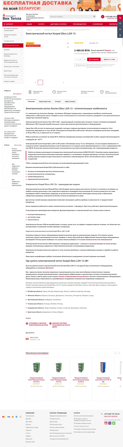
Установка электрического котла (85, 429)
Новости (29, 430)
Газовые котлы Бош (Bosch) (59, 439)
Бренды (28, 419)
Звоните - (108, 50)
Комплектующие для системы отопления (11, 76)
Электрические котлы (11, 45)
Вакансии (29, 439)
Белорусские (54, 430)
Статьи (28, 433)
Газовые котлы (9, 41)
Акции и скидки (9, 81)
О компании (98, 24)
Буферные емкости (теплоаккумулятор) (11, 61)
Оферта (28, 436)
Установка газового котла (82, 423)
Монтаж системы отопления (83, 416)
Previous (35, 82)
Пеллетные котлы (56, 424)
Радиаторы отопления (11, 66)
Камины (7, 49)
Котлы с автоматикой (57, 427)
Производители (79, 24)
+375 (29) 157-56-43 (113, 16)
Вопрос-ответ (30, 442)
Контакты (113, 24)
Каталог (9, 24)
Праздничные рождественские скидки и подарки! (11, 135)
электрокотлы (34, 113)
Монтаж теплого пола (81, 426)
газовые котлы (91, 239)
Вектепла (49, 268)
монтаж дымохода (39, 191)
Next (63, 82)
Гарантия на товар (32, 427)
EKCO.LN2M (34, 337)
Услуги (41, 24)
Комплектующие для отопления (61, 433)
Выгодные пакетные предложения (11, 29)
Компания (30, 413)
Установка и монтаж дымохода (84, 432)
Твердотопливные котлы (10, 35)
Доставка (29, 421)
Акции (29, 24)
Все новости (17, 94)
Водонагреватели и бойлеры (10, 55)
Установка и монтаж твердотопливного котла (82, 419)
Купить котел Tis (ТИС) (57, 436)
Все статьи (18, 145)
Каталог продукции (58, 413)
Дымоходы (8, 71)
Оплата (28, 424)
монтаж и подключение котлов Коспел (73, 276)
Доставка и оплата (59, 24)
